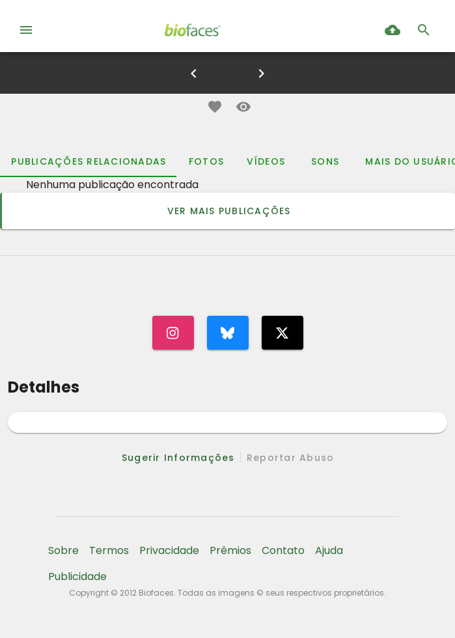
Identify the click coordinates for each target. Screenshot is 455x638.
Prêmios (230, 550)
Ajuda (329, 550)
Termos (109, 550)
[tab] (88, 161)
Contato (283, 550)
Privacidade (169, 550)
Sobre (63, 550)
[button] (215, 107)
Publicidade (77, 576)
